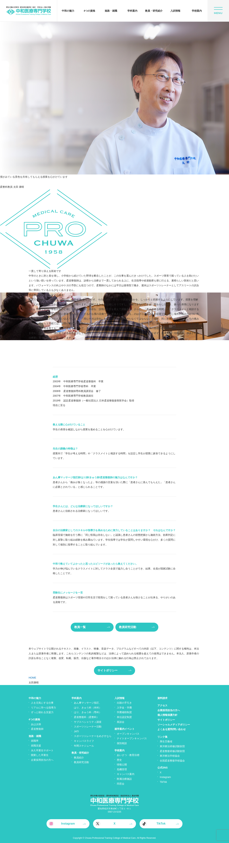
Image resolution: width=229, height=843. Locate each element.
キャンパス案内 (125, 774)
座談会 (120, 721)
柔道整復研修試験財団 (172, 751)
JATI (76, 731)
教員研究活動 (81, 762)
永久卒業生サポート (42, 750)
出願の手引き (124, 702)
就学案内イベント (124, 728)
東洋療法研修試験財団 (172, 746)
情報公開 (122, 764)
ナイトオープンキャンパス (132, 738)
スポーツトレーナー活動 (87, 726)
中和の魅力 (35, 698)
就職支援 (36, 745)
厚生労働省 (166, 741)
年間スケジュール (84, 745)
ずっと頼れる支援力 (42, 712)
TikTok (163, 781)
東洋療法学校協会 (170, 755)
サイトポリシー (166, 719)
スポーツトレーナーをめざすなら (92, 736)
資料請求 (162, 698)
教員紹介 (79, 757)
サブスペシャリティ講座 (87, 721)
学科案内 (77, 698)
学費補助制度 (124, 712)
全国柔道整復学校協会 (172, 760)
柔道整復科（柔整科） (86, 717)
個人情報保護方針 (167, 714)
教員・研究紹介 (80, 752)
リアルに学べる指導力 (43, 707)
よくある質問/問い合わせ (171, 729)
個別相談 (122, 743)
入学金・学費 (124, 707)
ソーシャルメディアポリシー (173, 724)
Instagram (165, 777)
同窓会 (120, 783)
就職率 (34, 740)
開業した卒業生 (39, 755)
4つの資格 (34, 719)
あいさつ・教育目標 (128, 755)
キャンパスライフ (84, 740)
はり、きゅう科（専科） (87, 712)
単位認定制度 (124, 717)
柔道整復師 (37, 728)
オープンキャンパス (128, 733)
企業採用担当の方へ (42, 759)
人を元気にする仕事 (42, 702)
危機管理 (122, 769)
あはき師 (36, 724)
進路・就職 (35, 736)
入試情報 (119, 698)
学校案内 (119, 750)
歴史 (119, 759)
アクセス (162, 705)
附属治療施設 (124, 778)
